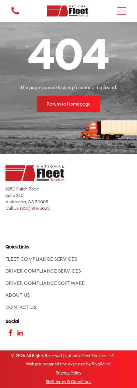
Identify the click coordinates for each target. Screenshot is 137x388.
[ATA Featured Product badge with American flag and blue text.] (16, 227)
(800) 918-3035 (35, 208)
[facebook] (10, 333)
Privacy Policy (68, 372)
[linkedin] (20, 333)
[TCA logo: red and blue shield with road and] (39, 227)
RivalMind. (101, 364)
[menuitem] (68, 259)
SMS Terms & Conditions (68, 381)
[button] (121, 11)
